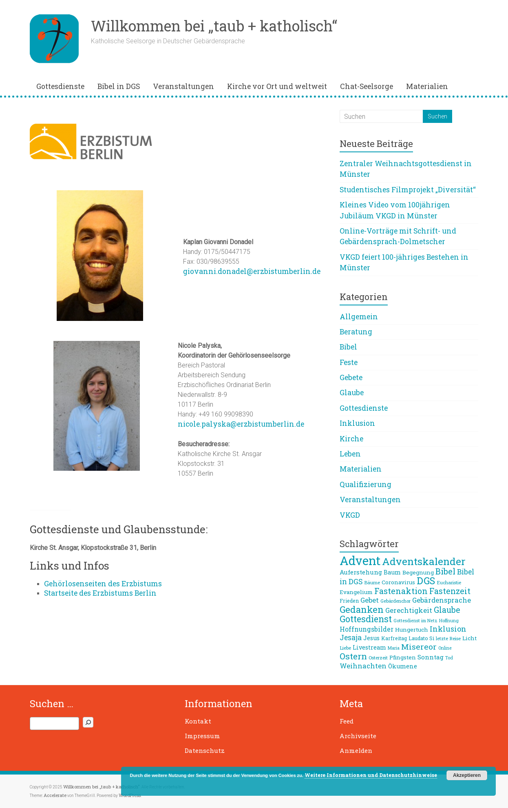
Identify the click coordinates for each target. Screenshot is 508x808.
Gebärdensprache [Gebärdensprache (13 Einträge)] (441, 600)
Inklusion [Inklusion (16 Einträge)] (448, 629)
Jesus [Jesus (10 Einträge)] (371, 638)
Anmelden (356, 750)
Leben (350, 454)
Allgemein (359, 316)
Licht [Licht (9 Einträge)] (469, 638)
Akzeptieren (467, 775)
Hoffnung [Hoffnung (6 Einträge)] (449, 620)
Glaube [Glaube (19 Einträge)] (447, 610)
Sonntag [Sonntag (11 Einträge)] (430, 657)
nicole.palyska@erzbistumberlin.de (241, 424)
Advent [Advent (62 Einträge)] (360, 560)
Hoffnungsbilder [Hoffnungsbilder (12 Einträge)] (366, 629)
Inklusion (357, 423)
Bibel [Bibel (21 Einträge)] (445, 571)
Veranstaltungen (183, 86)
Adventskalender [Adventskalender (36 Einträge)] (424, 561)
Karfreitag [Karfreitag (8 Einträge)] (394, 638)
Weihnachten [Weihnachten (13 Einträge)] (363, 665)
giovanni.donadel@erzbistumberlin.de (251, 271)
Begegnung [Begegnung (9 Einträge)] (418, 572)
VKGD (350, 515)
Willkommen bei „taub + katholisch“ (214, 26)
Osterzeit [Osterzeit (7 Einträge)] (378, 657)
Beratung (356, 331)
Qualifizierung (365, 484)
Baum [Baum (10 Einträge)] (392, 572)
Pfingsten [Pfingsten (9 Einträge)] (402, 657)
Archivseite (358, 736)
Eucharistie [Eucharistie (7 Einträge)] (449, 582)
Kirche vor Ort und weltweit (277, 86)
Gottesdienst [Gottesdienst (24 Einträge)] (366, 619)
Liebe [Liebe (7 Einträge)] (345, 648)
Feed (346, 721)
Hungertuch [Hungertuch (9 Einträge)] (411, 629)
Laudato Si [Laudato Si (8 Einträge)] (421, 638)
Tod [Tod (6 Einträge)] (449, 658)
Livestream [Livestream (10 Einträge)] (369, 647)
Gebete (351, 377)
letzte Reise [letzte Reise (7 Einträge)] (448, 638)
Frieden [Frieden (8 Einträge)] (349, 600)
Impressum (202, 736)
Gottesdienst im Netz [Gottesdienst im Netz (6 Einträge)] (415, 620)
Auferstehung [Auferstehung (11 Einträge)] (361, 572)
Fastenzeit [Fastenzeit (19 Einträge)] (449, 591)
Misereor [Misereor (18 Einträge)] (419, 646)
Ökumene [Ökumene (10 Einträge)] (402, 666)
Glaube (352, 392)
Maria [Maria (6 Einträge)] (394, 648)
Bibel (348, 347)
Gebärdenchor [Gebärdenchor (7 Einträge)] (395, 601)
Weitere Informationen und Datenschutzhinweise (371, 775)
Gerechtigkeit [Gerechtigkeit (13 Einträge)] (408, 610)
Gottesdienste (60, 86)
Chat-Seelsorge (366, 86)
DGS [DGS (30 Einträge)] (426, 580)
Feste (349, 362)
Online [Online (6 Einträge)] (445, 648)
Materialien (427, 86)
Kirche (351, 438)
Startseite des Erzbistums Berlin (100, 593)
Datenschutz (205, 750)
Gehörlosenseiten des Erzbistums (103, 583)
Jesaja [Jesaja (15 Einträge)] (351, 637)
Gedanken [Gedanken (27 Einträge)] (362, 609)
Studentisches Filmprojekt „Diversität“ (408, 189)
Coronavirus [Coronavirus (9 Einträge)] (398, 582)
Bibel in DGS (118, 86)
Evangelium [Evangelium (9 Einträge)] (356, 592)
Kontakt (198, 721)
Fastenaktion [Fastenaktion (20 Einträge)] (401, 590)
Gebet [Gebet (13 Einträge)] (369, 600)
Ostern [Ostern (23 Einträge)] (353, 656)
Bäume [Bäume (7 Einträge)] (372, 582)
